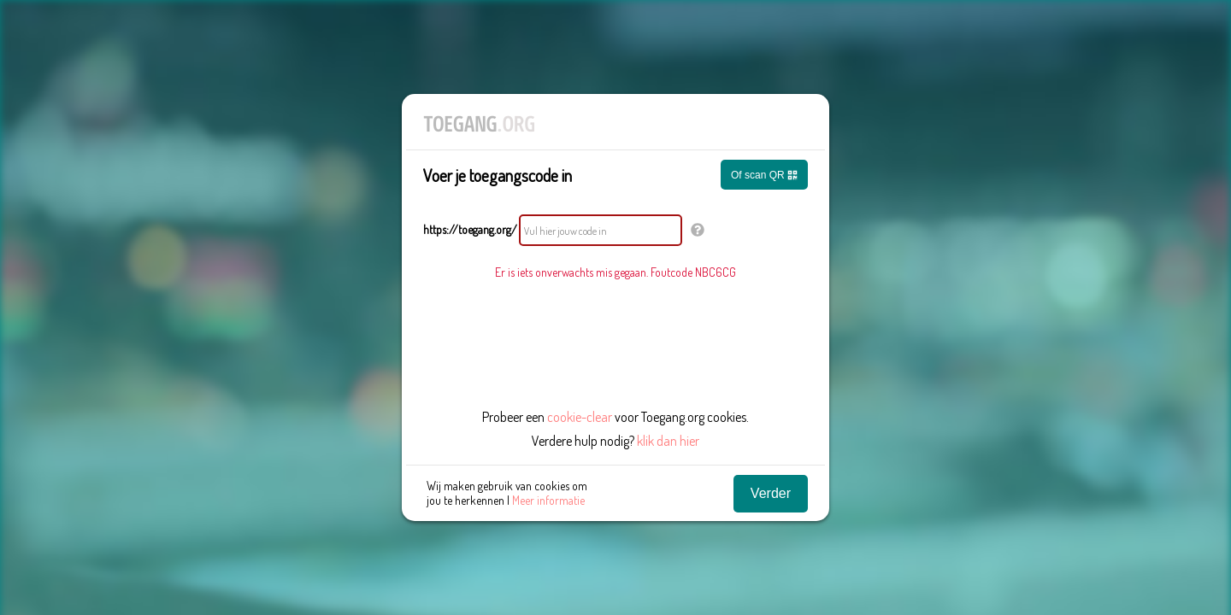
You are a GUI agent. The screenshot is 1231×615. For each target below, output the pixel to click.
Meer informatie (548, 500)
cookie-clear (579, 416)
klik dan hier (668, 440)
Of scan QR (764, 175)
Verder (771, 493)
